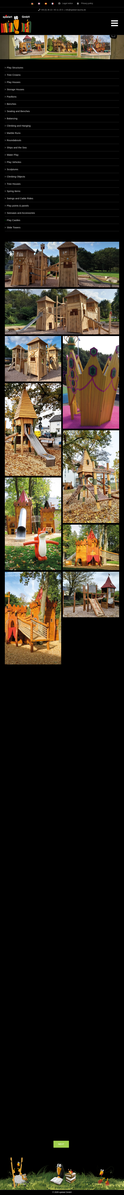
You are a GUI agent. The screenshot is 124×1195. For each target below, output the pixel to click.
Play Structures (15, 67)
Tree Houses (14, 183)
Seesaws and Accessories (21, 213)
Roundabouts (14, 140)
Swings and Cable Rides (20, 198)
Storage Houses (15, 89)
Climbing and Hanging (19, 125)
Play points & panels (18, 205)
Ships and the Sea (17, 147)
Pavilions (11, 96)
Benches (11, 104)
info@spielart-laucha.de (75, 10)
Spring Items (13, 191)
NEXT (61, 1144)
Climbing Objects (16, 176)
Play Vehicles (14, 162)
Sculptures (12, 169)
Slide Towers (14, 227)
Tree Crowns (14, 74)
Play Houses (13, 82)
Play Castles (13, 220)
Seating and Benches (18, 111)
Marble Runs (14, 133)
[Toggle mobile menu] (115, 23)
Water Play (13, 154)
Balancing (12, 118)
